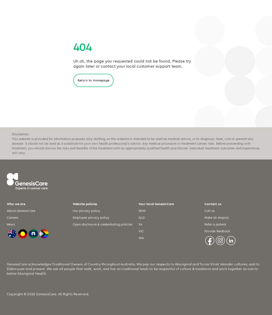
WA (141, 238)
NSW (142, 211)
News (11, 224)
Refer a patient (215, 224)
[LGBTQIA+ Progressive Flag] (44, 233)
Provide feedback (217, 231)
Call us (209, 211)
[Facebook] (209, 240)
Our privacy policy (86, 211)
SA (140, 224)
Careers (12, 218)
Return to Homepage (93, 80)
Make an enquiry (216, 218)
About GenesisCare (21, 211)
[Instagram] (220, 240)
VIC (141, 231)
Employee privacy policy (91, 218)
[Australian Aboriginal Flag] (22, 233)
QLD (142, 218)
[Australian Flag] (12, 233)
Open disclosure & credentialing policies (102, 224)
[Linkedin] (231, 240)
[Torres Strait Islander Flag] (33, 233)
